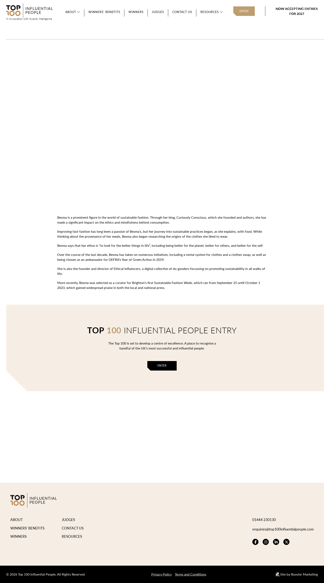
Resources (209, 12)
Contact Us (182, 12)
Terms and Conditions (190, 574)
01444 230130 (264, 519)
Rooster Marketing (304, 574)
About (70, 12)
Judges (158, 12)
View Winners (105, 106)
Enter (244, 11)
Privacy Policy (161, 574)
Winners (136, 12)
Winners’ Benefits (104, 12)
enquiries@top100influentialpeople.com (283, 529)
